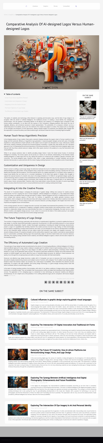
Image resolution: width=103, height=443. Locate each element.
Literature (35, 6)
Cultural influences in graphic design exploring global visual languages (61, 299)
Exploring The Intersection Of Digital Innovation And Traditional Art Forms (63, 324)
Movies (56, 6)
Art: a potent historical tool (87, 161)
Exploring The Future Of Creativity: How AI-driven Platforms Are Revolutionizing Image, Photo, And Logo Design (58, 351)
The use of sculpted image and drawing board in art (88, 117)
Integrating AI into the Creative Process (15, 104)
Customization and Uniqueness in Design (16, 101)
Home (5, 14)
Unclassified (66, 6)
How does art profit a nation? (86, 204)
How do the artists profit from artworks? (87, 182)
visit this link (12, 275)
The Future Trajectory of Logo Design (15, 108)
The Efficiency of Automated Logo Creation (16, 111)
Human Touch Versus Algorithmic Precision (16, 98)
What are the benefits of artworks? (87, 139)
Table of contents (13, 94)
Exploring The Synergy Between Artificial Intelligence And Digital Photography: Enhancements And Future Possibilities (58, 379)
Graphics (45, 6)
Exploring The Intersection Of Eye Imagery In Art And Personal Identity (61, 405)
